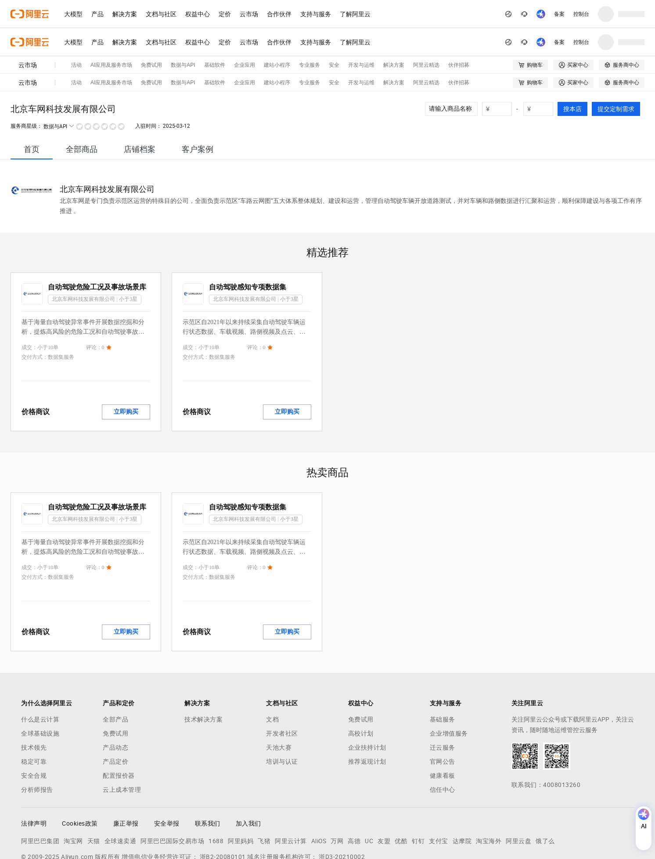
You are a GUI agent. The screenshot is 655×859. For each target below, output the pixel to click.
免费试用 (151, 37)
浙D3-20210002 (342, 811)
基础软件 (214, 37)
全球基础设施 (40, 687)
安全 (334, 37)
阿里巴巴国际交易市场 (172, 795)
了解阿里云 (355, 14)
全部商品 (81, 103)
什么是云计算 (40, 673)
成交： (29, 302)
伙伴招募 (458, 37)
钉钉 (418, 795)
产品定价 (115, 715)
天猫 (93, 795)
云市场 (249, 14)
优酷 (401, 795)
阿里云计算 (291, 795)
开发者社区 (282, 687)
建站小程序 (277, 37)
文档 (272, 673)
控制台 (581, 14)
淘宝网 (73, 795)
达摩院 (462, 795)
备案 (559, 14)
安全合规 (34, 729)
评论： (94, 302)
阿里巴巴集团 (40, 795)
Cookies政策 (80, 777)
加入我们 (248, 777)
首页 (32, 103)
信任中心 (442, 743)
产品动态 (115, 701)
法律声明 (34, 777)
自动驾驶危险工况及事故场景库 (97, 241)
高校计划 (361, 687)
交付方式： (35, 311)
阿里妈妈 (240, 795)
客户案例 (197, 103)
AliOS (319, 795)
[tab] (32, 103)
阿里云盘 (518, 795)
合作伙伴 (279, 14)
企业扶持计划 (367, 701)
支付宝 (438, 795)
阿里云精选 (426, 37)
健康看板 (442, 729)
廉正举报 (126, 777)
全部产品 (115, 673)
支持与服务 (315, 14)
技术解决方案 (203, 673)
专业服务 (309, 37)
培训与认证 (282, 715)
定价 (225, 14)
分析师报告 (37, 743)
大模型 (73, 14)
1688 (216, 795)
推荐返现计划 (367, 715)
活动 (76, 37)
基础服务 (442, 673)
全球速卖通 (120, 795)
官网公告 (442, 715)
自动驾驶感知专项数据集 (247, 241)
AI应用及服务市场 (111, 37)
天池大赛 (279, 701)
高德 (354, 795)
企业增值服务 (449, 687)
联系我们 (207, 777)
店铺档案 (139, 103)
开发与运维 (361, 37)
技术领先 (34, 701)
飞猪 (264, 795)
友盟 (384, 795)
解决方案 (124, 14)
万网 (337, 795)
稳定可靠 (34, 715)
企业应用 (244, 37)
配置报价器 (119, 729)
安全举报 (167, 777)
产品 (97, 14)
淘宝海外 (488, 795)
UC (369, 795)
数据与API (183, 37)
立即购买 (126, 366)
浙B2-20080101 (223, 811)
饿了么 (545, 795)
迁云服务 (442, 701)
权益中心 (197, 14)
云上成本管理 (122, 743)
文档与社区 (161, 14)
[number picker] (500, 63)
